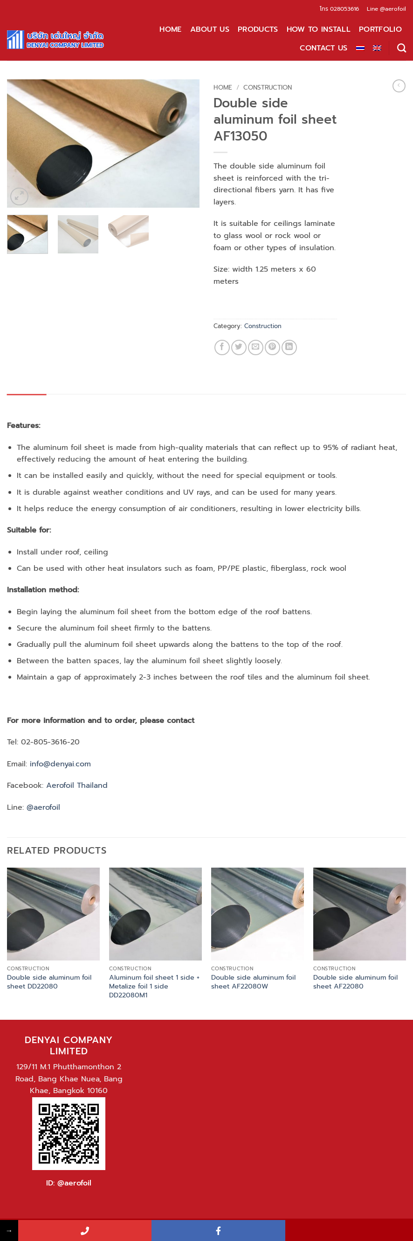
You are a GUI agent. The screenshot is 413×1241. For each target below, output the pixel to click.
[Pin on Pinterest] (272, 347)
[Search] (401, 48)
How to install (319, 29)
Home (170, 29)
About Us (210, 29)
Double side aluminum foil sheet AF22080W (253, 981)
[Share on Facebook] (222, 347)
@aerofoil (393, 9)
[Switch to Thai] (360, 48)
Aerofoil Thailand (75, 785)
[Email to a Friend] (255, 347)
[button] (19, 197)
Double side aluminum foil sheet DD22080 (49, 981)
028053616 (344, 9)
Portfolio (380, 29)
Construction (267, 87)
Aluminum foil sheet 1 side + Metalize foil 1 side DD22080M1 (154, 986)
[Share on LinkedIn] (289, 347)
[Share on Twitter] (239, 347)
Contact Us (323, 48)
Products (258, 29)
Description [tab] (27, 403)
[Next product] (399, 85)
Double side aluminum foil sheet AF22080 (355, 981)
